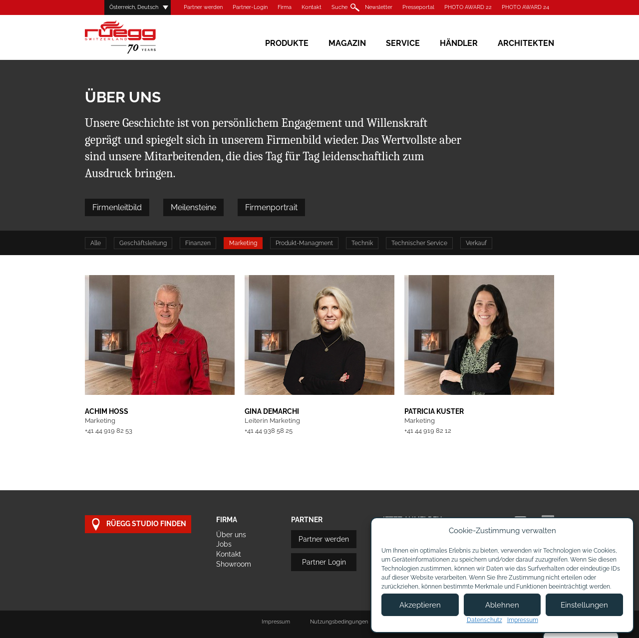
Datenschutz (484, 620)
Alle (95, 243)
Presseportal (418, 7)
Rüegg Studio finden (138, 524)
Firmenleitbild (117, 207)
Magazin (347, 43)
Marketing (243, 243)
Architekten (526, 43)
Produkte (287, 43)
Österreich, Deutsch (133, 7)
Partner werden (203, 7)
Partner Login (324, 562)
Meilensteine (193, 207)
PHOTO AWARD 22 (468, 7)
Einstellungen (584, 605)
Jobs (224, 544)
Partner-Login (250, 7)
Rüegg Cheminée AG (135, 37)
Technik (362, 243)
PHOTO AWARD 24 (525, 7)
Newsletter (378, 7)
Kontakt (311, 7)
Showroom (233, 564)
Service (403, 43)
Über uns (231, 535)
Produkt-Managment (304, 243)
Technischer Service (419, 243)
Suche (339, 7)
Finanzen (198, 243)
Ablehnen (502, 605)
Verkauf (476, 243)
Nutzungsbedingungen (339, 622)
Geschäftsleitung (143, 243)
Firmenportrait (271, 207)
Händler (459, 43)
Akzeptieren (420, 605)
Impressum (276, 622)
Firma (285, 7)
